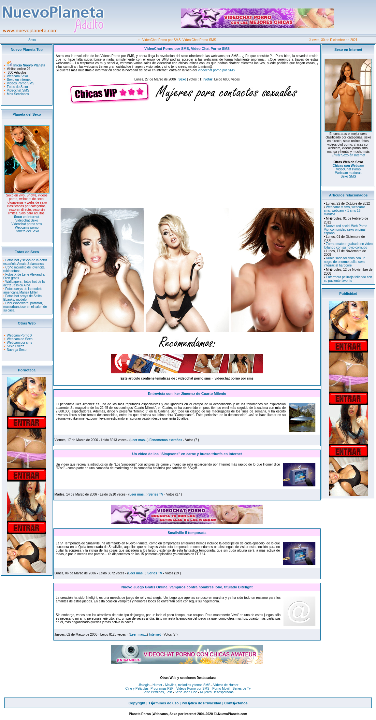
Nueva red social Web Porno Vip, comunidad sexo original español (345, 229)
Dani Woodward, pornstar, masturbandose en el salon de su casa (25, 306)
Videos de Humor (226, 685)
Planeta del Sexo (26, 231)
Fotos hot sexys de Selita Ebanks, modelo (22, 297)
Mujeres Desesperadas (217, 692)
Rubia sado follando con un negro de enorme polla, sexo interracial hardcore (344, 261)
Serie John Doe (186, 692)
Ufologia (143, 685)
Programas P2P (162, 688)
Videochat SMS (18, 90)
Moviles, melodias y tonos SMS (187, 685)
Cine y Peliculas (137, 688)
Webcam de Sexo (20, 339)
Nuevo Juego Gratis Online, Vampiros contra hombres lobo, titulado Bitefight (187, 587)
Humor (157, 685)
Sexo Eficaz (15, 346)
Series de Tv (241, 688)
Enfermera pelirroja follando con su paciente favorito (348, 278)
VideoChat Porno (348, 169)
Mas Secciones (18, 94)
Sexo (32, 40)
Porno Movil (221, 688)
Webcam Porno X (19, 335)
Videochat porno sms (26, 224)
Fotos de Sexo (17, 87)
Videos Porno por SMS (193, 688)
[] (208, 79)
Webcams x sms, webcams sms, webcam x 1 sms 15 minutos (344, 210)
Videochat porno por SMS (216, 70)
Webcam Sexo (17, 76)
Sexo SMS (348, 176)
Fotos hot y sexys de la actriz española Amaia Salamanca (25, 262)
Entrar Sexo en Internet (348, 155)
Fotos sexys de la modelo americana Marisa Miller (22, 290)
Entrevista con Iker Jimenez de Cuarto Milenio (187, 394)
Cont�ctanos (236, 703)
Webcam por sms (19, 342)
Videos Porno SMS (20, 83)
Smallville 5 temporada (186, 533)
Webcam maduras (348, 173)
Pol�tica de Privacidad (201, 703)
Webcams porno (27, 227)
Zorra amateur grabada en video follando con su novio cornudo (348, 245)
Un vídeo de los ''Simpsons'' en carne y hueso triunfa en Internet (187, 454)
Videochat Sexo (26, 220)
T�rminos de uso (163, 703)
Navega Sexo (16, 350)
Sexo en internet (19, 79)
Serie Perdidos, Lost (157, 692)
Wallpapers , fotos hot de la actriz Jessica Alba (24, 283)
